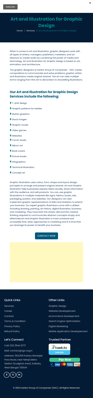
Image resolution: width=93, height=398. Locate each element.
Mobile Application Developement (68, 331)
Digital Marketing (58, 326)
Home (20, 30)
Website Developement (62, 311)
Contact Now (46, 235)
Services (30, 30)
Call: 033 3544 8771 (15, 345)
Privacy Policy (12, 326)
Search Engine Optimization (64, 321)
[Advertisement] (46, 262)
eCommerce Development (64, 316)
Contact (9, 316)
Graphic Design (57, 306)
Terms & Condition (15, 321)
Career (8, 311)
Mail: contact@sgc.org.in (18, 350)
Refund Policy (12, 331)
